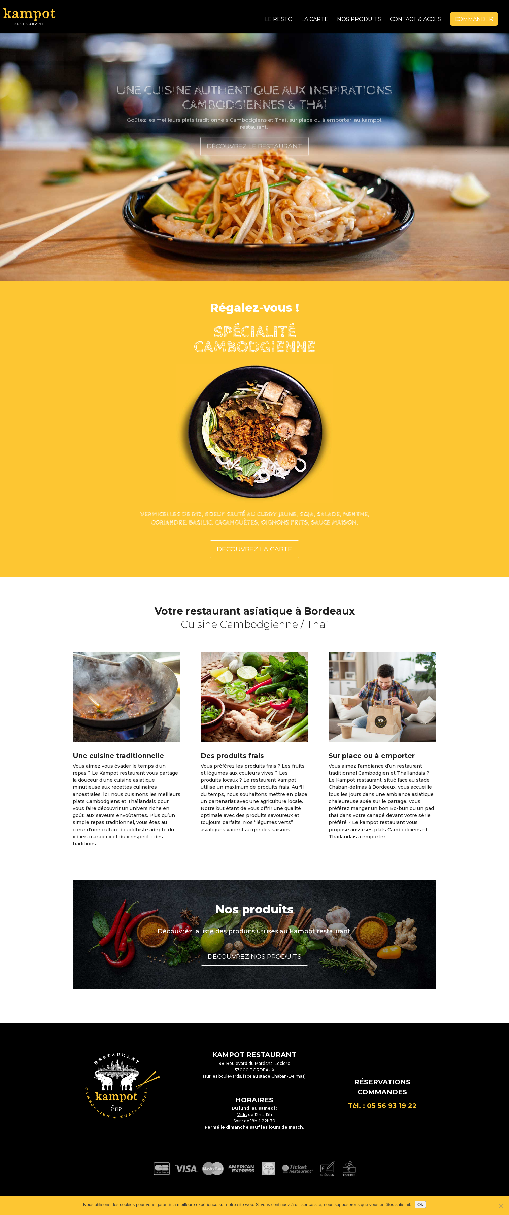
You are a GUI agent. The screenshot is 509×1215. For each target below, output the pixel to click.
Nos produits (359, 19)
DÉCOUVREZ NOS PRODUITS (254, 951)
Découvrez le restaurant (254, 157)
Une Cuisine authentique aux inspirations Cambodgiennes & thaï (254, 110)
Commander (474, 19)
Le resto (279, 19)
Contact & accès (415, 19)
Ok (420, 1204)
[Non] (500, 1205)
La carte (314, 19)
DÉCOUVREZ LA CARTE (255, 546)
